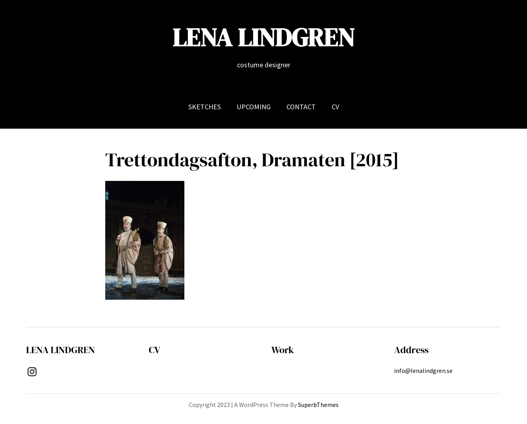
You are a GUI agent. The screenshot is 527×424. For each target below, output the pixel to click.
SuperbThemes (318, 405)
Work (282, 349)
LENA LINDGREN (263, 37)
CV (154, 349)
